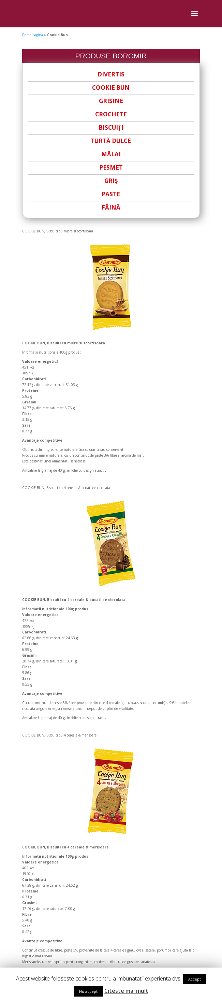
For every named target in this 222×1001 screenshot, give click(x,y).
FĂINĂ (111, 207)
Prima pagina (32, 34)
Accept (194, 979)
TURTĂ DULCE (111, 141)
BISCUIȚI (111, 127)
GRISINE (111, 101)
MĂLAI (111, 154)
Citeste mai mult (126, 991)
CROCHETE (111, 114)
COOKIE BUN (111, 87)
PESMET (111, 167)
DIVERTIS (111, 74)
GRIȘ (111, 181)
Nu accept (88, 991)
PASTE (111, 194)
